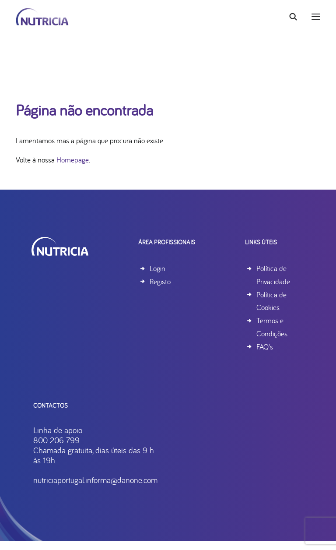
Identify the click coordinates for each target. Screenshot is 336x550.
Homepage (72, 159)
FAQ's (264, 346)
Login (157, 268)
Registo (160, 281)
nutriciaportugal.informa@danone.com (130, 480)
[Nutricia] (42, 16)
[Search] (289, 17)
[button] (316, 16)
